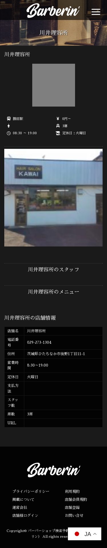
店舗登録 (72, 507)
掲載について (23, 499)
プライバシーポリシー (30, 491)
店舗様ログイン (25, 515)
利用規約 (72, 491)
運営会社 (19, 507)
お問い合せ (74, 515)
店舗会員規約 (76, 499)
